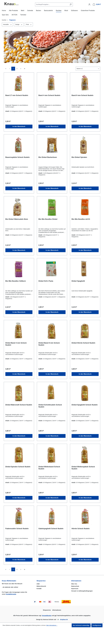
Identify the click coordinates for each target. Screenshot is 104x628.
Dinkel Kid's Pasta (45, 281)
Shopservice (41, 581)
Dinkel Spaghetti (78, 281)
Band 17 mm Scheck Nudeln (16, 95)
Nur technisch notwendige (81, 625)
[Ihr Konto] (89, 4)
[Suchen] (70, 4)
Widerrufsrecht (41, 586)
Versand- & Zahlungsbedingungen (82, 591)
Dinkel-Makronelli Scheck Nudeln (18, 405)
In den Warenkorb (19, 126)
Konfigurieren (97, 625)
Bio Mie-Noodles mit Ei (81, 219)
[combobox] (51, 4)
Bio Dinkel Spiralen (79, 157)
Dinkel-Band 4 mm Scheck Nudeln (16, 344)
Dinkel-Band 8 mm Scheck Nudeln (49, 344)
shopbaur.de (64, 619)
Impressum (74, 588)
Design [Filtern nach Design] (18, 24)
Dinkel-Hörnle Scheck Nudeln (83, 343)
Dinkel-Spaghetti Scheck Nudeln (85, 405)
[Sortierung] (88, 69)
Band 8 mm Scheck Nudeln (82, 95)
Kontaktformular (11, 594)
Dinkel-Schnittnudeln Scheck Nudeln (50, 406)
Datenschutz (75, 586)
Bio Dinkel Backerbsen (47, 157)
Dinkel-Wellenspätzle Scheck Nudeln (83, 468)
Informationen (76, 581)
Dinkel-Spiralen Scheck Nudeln (17, 467)
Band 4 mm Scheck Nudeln (49, 95)
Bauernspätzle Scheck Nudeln (17, 157)
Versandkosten (46, 615)
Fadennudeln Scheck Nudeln (17, 529)
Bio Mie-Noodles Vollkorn (15, 281)
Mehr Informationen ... (51, 625)
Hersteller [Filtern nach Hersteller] (7, 24)
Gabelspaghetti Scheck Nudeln (50, 529)
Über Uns (74, 584)
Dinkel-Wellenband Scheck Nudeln (49, 468)
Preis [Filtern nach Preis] (29, 24)
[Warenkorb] (97, 4)
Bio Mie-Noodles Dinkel (47, 219)
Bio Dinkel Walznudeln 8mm (16, 219)
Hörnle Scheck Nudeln (81, 529)
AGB (38, 584)
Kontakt (39, 588)
